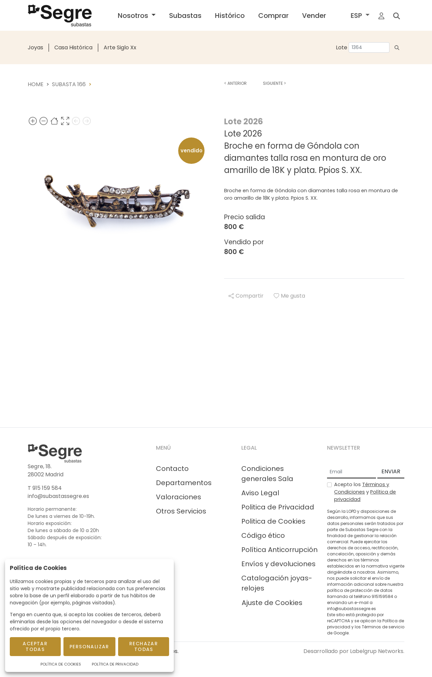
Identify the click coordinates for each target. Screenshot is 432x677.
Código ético (263, 535)
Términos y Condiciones (361, 488)
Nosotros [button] (134, 15)
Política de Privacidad (115, 664)
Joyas (35, 47)
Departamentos (184, 482)
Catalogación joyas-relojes (276, 583)
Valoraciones (178, 497)
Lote (341, 47)
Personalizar (89, 646)
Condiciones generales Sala (267, 473)
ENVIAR (390, 471)
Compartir (246, 296)
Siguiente (274, 83)
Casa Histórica (73, 47)
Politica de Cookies (273, 521)
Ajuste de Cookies (272, 602)
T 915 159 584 (45, 488)
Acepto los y (365, 491)
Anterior (235, 83)
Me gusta (289, 296)
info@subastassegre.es (58, 496)
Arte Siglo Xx (120, 47)
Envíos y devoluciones (278, 564)
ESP (357, 15)
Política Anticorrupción (279, 549)
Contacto (172, 468)
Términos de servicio (383, 627)
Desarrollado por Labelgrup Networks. (353, 651)
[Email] (351, 472)
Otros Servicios (181, 511)
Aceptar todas (35, 646)
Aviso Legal (260, 493)
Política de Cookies (60, 664)
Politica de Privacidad (277, 507)
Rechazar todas (143, 646)
